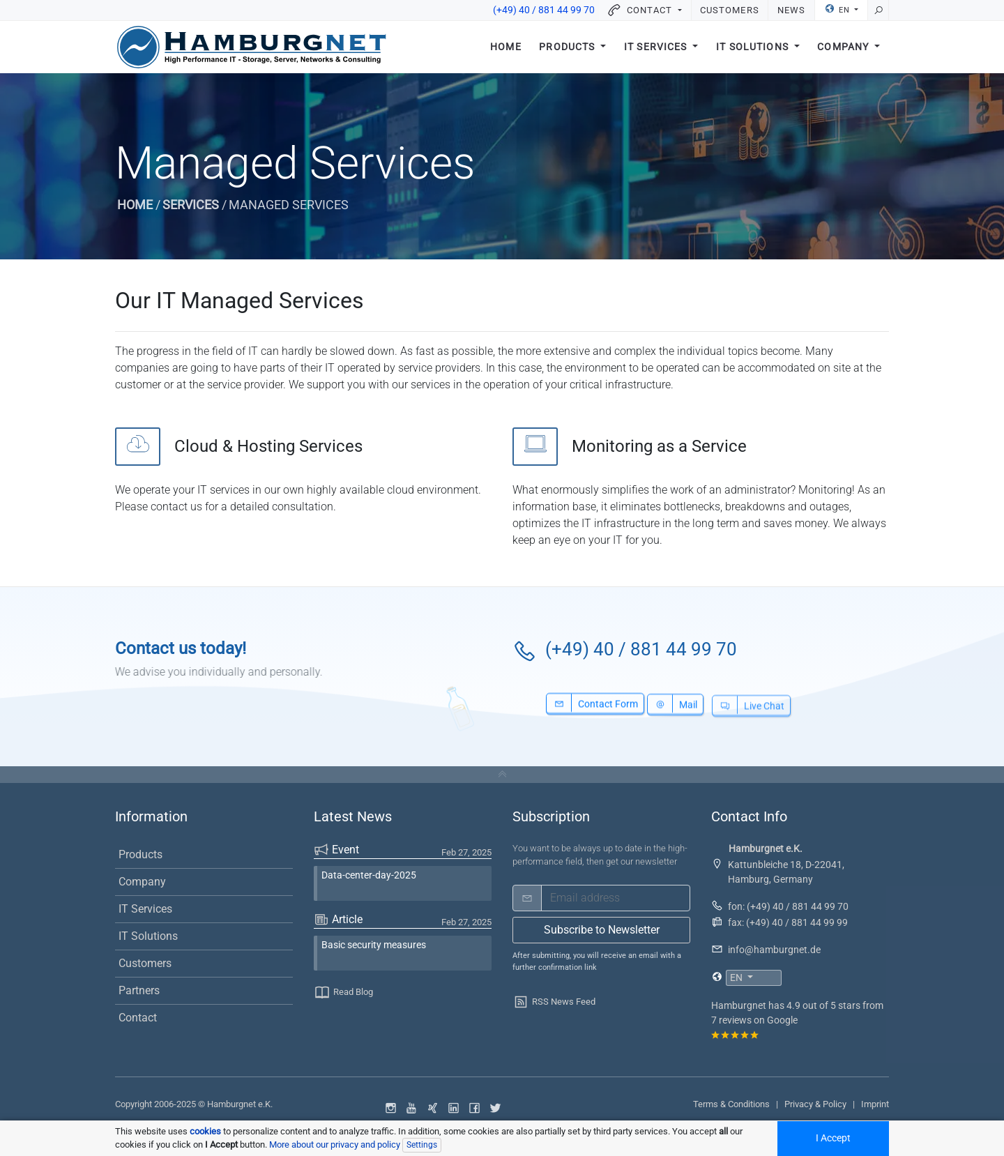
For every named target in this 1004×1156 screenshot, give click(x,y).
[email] (615, 898)
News (791, 10)
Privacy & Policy (815, 1104)
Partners (139, 990)
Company (844, 47)
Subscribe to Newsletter (602, 929)
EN (838, 9)
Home (506, 47)
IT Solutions (753, 47)
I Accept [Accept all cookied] (833, 1138)
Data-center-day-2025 (368, 875)
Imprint (875, 1104)
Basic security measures (373, 945)
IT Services (657, 47)
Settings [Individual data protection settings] (421, 1145)
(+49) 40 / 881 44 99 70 (544, 10)
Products (568, 47)
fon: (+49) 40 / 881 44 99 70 (788, 906)
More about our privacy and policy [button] (334, 1144)
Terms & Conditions (731, 1104)
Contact (138, 1017)
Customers (729, 10)
